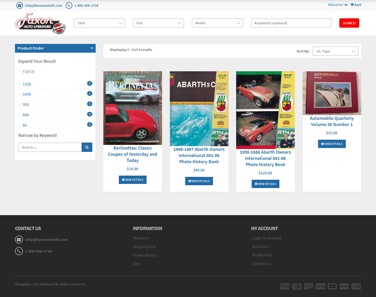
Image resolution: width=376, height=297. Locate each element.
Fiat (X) (29, 71)
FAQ (136, 263)
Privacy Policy (144, 254)
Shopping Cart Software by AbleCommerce (50, 284)
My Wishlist (262, 254)
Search (349, 23)
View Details (132, 180)
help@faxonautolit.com (43, 5)
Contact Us (261, 263)
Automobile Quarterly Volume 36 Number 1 (332, 121)
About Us (141, 237)
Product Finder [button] (31, 48)
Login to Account (266, 237)
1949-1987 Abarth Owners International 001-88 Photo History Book (199, 155)
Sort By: (303, 51)
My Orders (261, 246)
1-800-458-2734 (86, 5)
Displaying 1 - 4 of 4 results (131, 49)
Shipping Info (144, 246)
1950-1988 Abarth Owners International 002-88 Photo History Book (265, 158)
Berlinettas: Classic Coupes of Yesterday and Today (132, 154)
